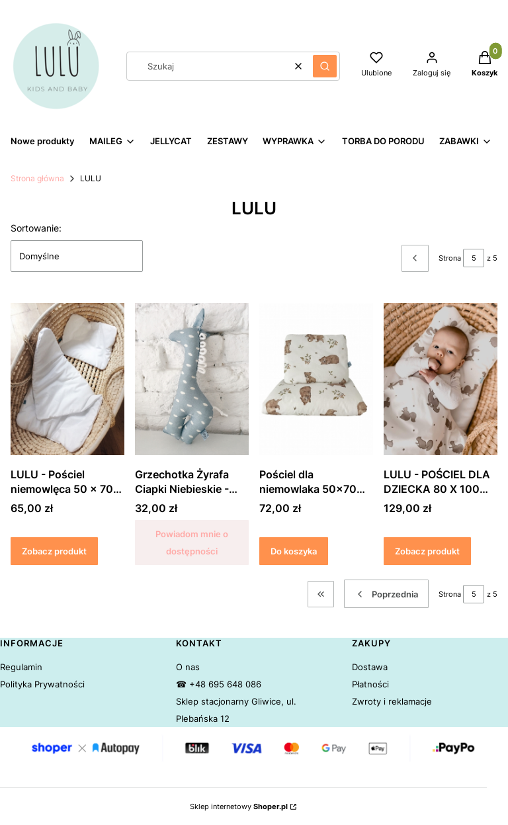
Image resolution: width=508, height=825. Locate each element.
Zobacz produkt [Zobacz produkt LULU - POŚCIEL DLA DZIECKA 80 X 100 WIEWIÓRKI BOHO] (427, 551)
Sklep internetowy (239, 806)
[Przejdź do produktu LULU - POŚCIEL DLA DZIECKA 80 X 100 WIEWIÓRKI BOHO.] (440, 379)
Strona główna (37, 178)
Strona (450, 258)
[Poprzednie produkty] (386, 594)
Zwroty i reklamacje (392, 701)
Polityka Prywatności (42, 684)
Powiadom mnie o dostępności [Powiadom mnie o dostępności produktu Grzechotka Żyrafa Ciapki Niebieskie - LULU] (191, 542)
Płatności (370, 684)
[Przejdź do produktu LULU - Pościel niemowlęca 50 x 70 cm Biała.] (67, 379)
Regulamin (21, 667)
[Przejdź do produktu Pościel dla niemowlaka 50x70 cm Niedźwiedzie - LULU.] (316, 379)
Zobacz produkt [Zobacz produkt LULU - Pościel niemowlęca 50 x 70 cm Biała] (54, 551)
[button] (325, 66)
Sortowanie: (36, 228)
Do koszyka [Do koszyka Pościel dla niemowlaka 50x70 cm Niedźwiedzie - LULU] (294, 551)
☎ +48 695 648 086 (218, 684)
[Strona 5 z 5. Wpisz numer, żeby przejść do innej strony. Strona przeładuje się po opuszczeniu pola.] (473, 258)
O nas (188, 667)
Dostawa (370, 667)
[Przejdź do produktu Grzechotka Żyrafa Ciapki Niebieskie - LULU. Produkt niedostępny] (192, 379)
